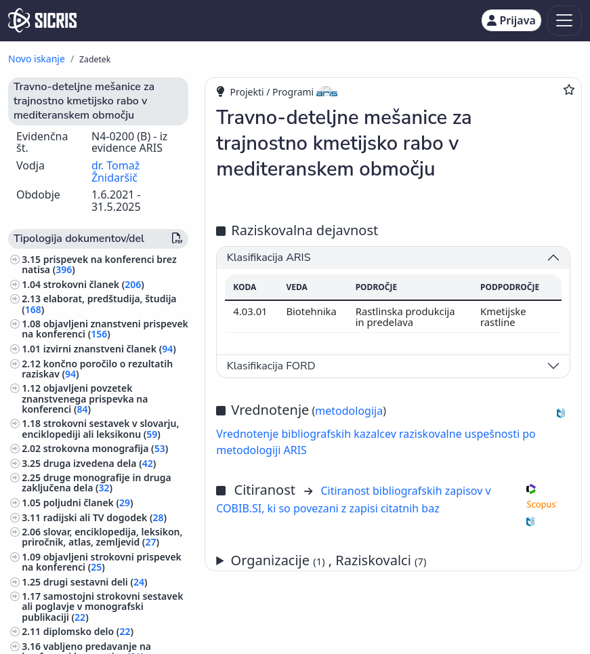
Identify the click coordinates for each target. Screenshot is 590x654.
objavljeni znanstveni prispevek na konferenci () (105, 328)
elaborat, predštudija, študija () (99, 303)
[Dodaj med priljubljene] (569, 89)
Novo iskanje (36, 58)
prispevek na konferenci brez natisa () (99, 264)
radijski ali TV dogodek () (105, 517)
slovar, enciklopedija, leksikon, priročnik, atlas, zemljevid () (102, 536)
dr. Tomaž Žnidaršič (115, 171)
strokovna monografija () (106, 448)
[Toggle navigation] (564, 20)
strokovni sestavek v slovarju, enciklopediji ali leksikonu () (100, 428)
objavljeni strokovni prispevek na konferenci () (102, 561)
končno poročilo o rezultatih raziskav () (97, 368)
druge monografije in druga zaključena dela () (96, 482)
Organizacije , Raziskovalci (329, 560)
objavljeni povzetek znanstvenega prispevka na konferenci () (85, 398)
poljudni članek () (88, 502)
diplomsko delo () (88, 631)
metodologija (349, 410)
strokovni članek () (93, 284)
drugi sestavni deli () (95, 581)
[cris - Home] (42, 20)
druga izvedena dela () (99, 463)
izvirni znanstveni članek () (109, 348)
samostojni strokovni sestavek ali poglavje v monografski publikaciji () (102, 606)
